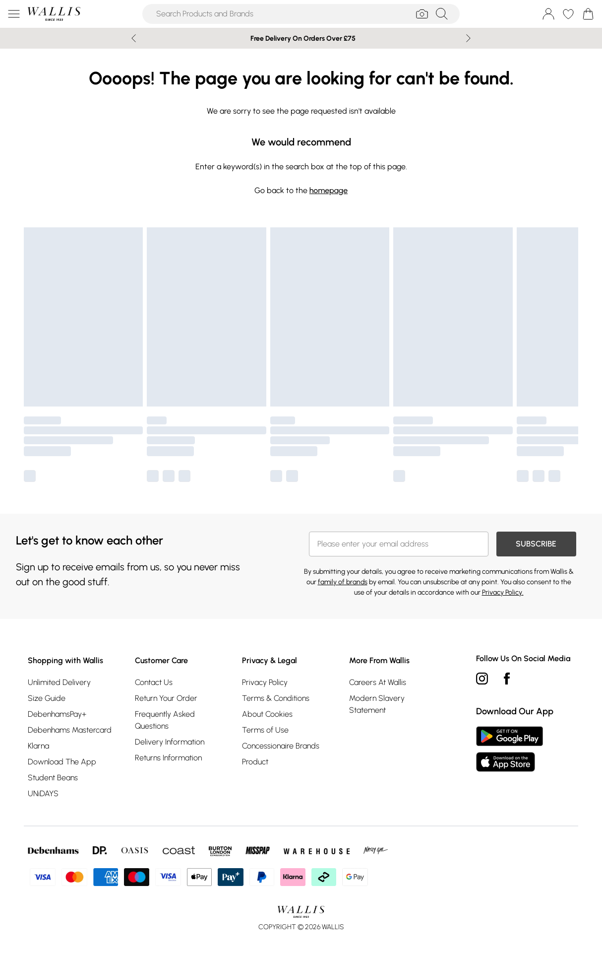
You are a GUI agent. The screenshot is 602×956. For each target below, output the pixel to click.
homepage (328, 190)
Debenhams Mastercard (70, 730)
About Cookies (267, 714)
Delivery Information (169, 742)
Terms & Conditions (275, 698)
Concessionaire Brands (280, 746)
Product (255, 761)
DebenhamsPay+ (57, 714)
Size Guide (46, 698)
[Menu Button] (14, 14)
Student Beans (53, 777)
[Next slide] (468, 38)
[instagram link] (482, 678)
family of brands (342, 582)
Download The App (62, 761)
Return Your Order (166, 698)
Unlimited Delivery (59, 682)
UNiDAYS (43, 793)
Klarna (38, 746)
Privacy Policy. (503, 592)
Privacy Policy (265, 682)
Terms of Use (265, 730)
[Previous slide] (133, 38)
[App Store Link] (509, 749)
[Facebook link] (507, 678)
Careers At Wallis (377, 682)
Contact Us (154, 682)
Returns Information (168, 757)
